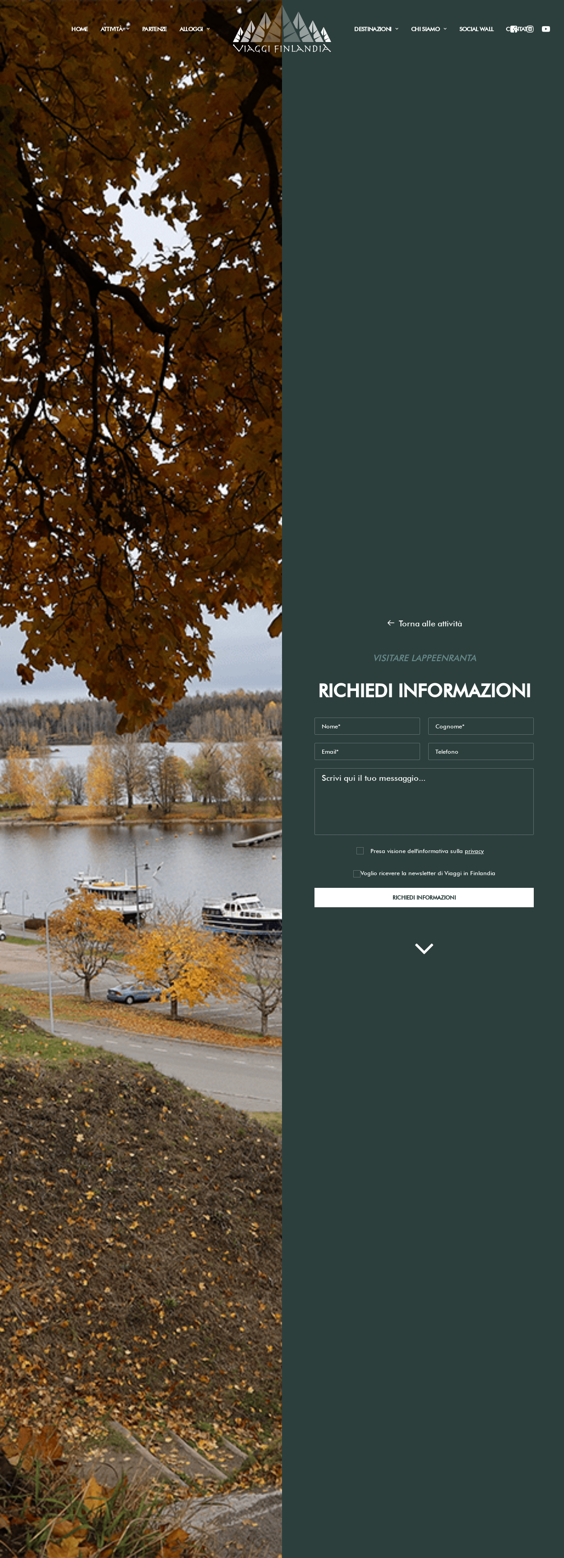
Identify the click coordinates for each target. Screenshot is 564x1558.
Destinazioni (376, 29)
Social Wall (476, 29)
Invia (371, 1218)
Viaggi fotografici (148, 1420)
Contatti (519, 29)
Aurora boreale (145, 1348)
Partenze (154, 29)
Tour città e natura (150, 1391)
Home (79, 29)
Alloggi (195, 29)
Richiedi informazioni (85, 742)
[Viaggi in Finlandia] (282, 29)
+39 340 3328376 (237, 1353)
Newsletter (240, 1175)
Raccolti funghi (144, 1377)
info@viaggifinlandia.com (254, 1338)
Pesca (127, 1363)
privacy (474, 289)
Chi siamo (429, 29)
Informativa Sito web (443, 1153)
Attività (115, 29)
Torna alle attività (424, 61)
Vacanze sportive (148, 1405)
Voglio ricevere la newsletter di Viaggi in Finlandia (424, 311)
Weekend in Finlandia (73, 835)
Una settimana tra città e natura (91, 871)
